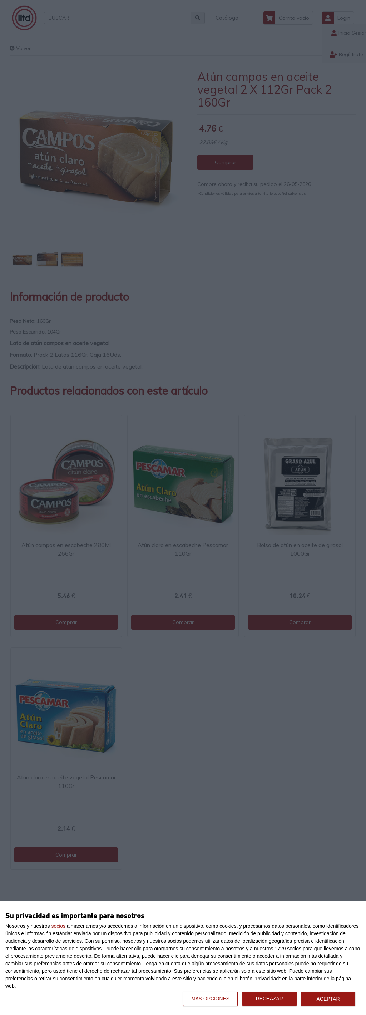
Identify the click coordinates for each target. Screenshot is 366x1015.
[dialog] (183, 958)
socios (58, 925)
